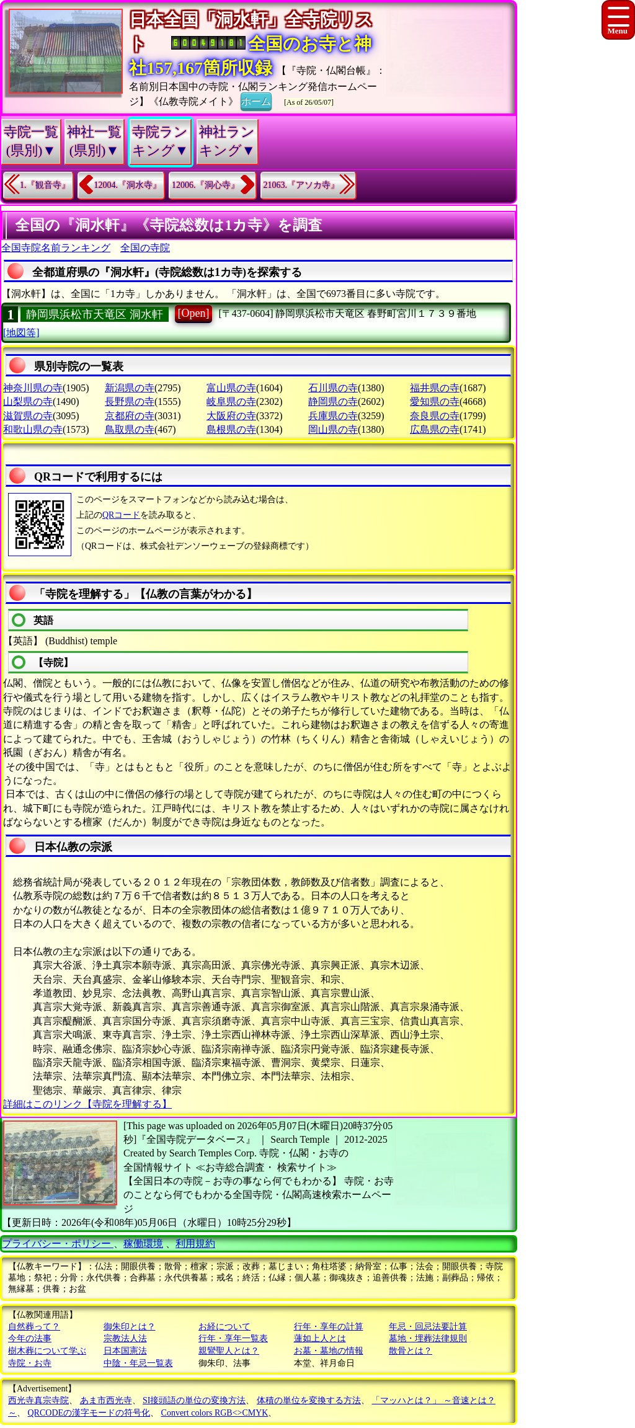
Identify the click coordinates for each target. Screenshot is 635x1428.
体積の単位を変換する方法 (309, 1400)
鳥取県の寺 (129, 429)
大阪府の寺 (231, 415)
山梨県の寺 (28, 401)
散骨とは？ (410, 1350)
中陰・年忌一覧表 (138, 1363)
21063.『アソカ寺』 (302, 185)
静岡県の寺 (333, 401)
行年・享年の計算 (328, 1326)
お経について (224, 1326)
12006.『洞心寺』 (205, 185)
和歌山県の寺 (33, 429)
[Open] (194, 313)
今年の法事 (29, 1338)
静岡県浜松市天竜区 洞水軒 (94, 314)
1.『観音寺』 (45, 185)
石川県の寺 (333, 388)
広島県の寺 (435, 429)
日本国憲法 (125, 1350)
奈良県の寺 (435, 415)
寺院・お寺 (29, 1363)
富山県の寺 (231, 388)
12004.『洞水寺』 (128, 185)
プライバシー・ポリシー (57, 1243)
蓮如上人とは (320, 1338)
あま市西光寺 (106, 1400)
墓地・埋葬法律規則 (428, 1338)
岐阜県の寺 (231, 401)
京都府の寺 (129, 415)
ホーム (256, 100)
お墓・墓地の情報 (328, 1350)
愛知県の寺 (435, 401)
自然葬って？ (34, 1326)
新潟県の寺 (129, 388)
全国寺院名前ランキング (55, 247)
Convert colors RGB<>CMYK (215, 1412)
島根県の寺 (231, 429)
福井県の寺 (435, 388)
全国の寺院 (145, 247)
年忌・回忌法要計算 (428, 1326)
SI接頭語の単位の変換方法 (194, 1400)
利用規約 (195, 1243)
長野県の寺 (129, 401)
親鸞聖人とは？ (228, 1350)
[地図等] (21, 332)
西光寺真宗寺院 (38, 1400)
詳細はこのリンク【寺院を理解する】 (87, 1104)
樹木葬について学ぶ (47, 1350)
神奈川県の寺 (33, 388)
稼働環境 (143, 1243)
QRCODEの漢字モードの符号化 (89, 1412)
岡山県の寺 (333, 429)
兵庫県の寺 (333, 415)
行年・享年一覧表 (233, 1338)
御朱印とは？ (130, 1326)
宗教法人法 (125, 1338)
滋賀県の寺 (28, 415)
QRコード (121, 515)
